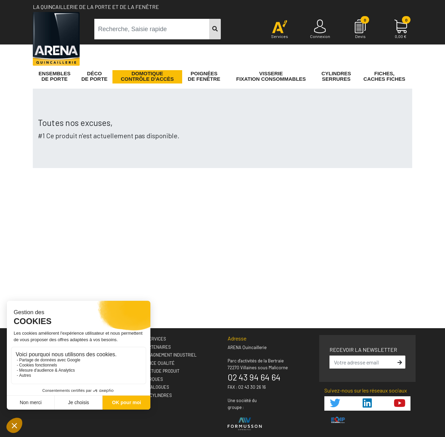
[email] (362, 362)
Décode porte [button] (94, 76)
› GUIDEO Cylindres (151, 395)
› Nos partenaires (151, 347)
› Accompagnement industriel (164, 355)
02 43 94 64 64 (254, 377)
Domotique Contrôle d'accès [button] (147, 76)
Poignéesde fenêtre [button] (204, 76)
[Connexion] (320, 29)
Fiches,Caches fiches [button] (384, 76)
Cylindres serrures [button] (336, 76)
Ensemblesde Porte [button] (54, 76)
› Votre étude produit (155, 371)
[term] (152, 29)
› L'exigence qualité (153, 363)
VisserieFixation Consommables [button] (271, 76)
